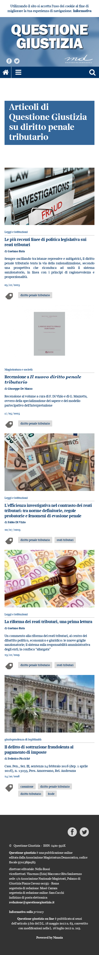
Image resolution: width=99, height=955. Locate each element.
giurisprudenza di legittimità (23, 739)
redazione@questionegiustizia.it (31, 902)
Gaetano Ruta (16, 251)
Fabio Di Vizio (17, 522)
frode (51, 794)
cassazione (26, 786)
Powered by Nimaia (49, 937)
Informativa (82, 11)
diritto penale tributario (35, 295)
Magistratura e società (18, 369)
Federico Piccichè (19, 758)
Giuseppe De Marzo (20, 388)
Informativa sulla (26, 912)
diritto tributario (30, 794)
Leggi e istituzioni (16, 232)
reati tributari (65, 540)
